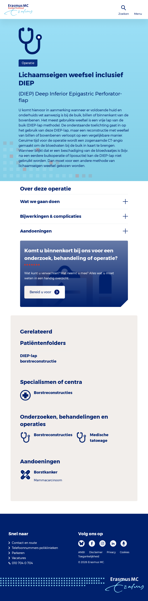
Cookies (124, 552)
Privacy (111, 552)
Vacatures (19, 558)
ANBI (81, 552)
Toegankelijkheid (88, 556)
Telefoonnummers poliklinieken (35, 548)
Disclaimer (96, 552)
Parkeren (18, 553)
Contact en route (24, 543)
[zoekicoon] (123, 8)
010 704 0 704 (22, 563)
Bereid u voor (40, 292)
